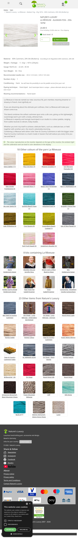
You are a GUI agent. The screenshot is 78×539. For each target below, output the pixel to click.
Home (6, 10)
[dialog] (17, 519)
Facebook (9, 459)
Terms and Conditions (12, 480)
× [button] (29, 503)
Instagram (10, 456)
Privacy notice (9, 474)
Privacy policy (9, 477)
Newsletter (10, 452)
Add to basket (60, 39)
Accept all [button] (10, 529)
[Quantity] (45, 40)
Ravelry (8, 463)
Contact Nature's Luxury (13, 484)
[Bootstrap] (14, 431)
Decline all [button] (24, 529)
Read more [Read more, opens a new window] (18, 516)
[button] (6, 35)
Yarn (11, 10)
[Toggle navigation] (8, 3)
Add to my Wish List (61, 44)
